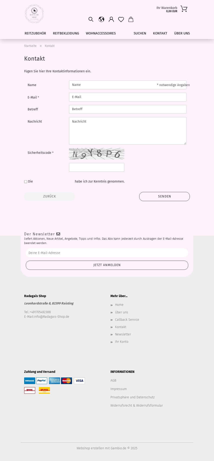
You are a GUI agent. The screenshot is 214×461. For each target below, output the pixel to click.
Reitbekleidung (66, 33)
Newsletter (123, 334)
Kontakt (160, 33)
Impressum (118, 389)
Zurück (49, 196)
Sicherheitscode (40, 153)
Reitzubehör (35, 33)
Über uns (182, 33)
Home (119, 305)
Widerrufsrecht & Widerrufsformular (136, 406)
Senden (164, 196)
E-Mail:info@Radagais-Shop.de (46, 317)
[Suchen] (91, 19)
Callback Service (127, 320)
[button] (111, 19)
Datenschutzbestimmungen (54, 181)
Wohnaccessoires (101, 33)
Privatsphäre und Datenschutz (132, 397)
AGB (113, 380)
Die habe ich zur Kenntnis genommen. (76, 181)
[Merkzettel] (121, 19)
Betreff (33, 109)
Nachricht (35, 122)
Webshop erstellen (90, 448)
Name (32, 85)
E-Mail (33, 97)
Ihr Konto (121, 342)
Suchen (140, 33)
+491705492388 (40, 312)
